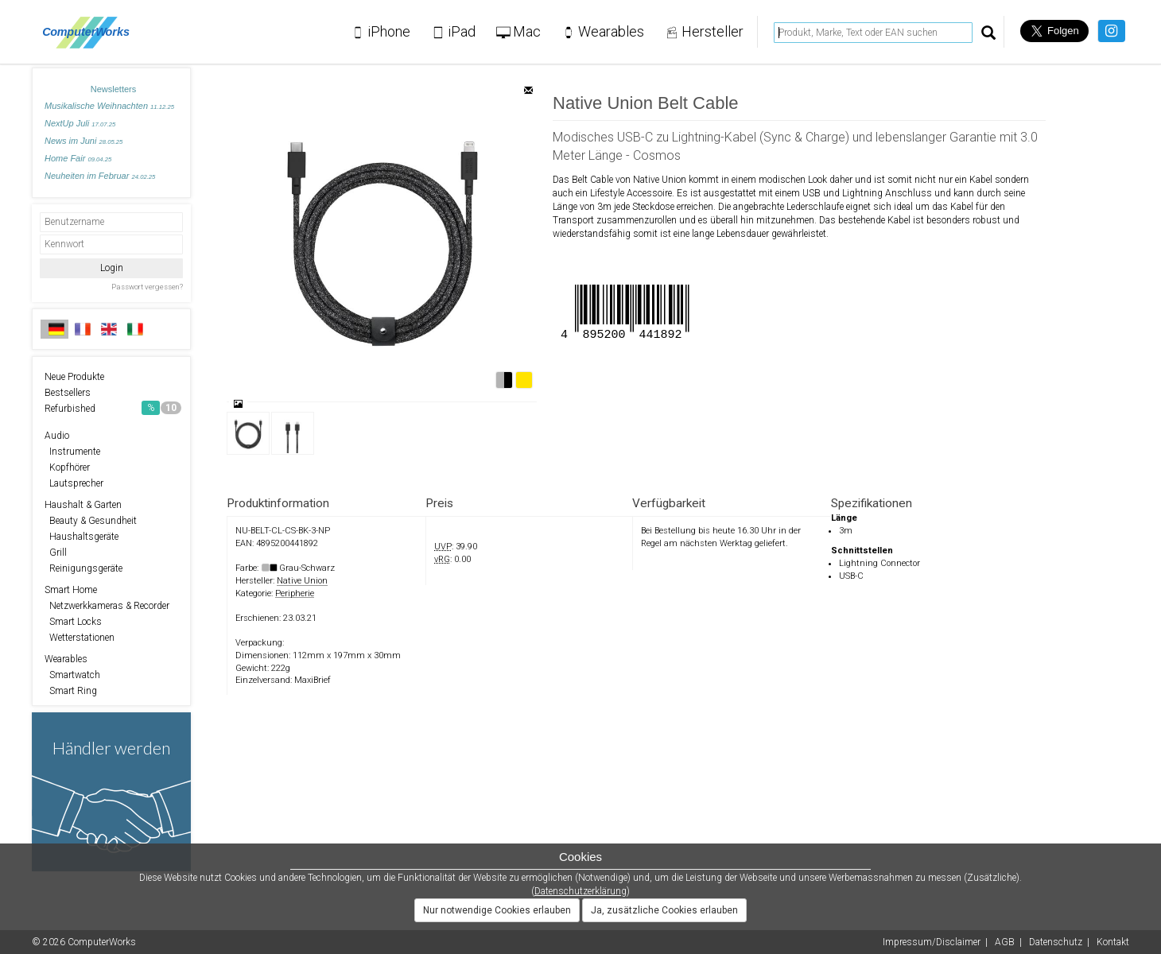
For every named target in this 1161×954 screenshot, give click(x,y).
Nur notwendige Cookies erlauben (497, 910)
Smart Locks (73, 621)
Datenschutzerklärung (580, 891)
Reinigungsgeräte (83, 568)
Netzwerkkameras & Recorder (107, 605)
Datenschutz (1055, 942)
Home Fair (78, 158)
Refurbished (113, 408)
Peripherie (294, 593)
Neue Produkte (74, 376)
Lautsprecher (74, 483)
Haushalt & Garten (83, 504)
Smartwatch (72, 675)
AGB (1005, 942)
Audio (57, 435)
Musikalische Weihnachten (109, 106)
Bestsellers (68, 392)
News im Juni (83, 140)
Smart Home (71, 589)
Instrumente (72, 451)
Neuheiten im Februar (100, 175)
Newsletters (113, 89)
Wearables (66, 659)
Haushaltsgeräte (81, 536)
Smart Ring (71, 690)
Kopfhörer (67, 467)
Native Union (302, 581)
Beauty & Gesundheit (91, 520)
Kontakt (1113, 942)
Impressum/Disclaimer (931, 942)
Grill (56, 552)
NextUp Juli (80, 123)
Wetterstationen (80, 637)
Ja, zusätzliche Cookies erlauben (664, 910)
